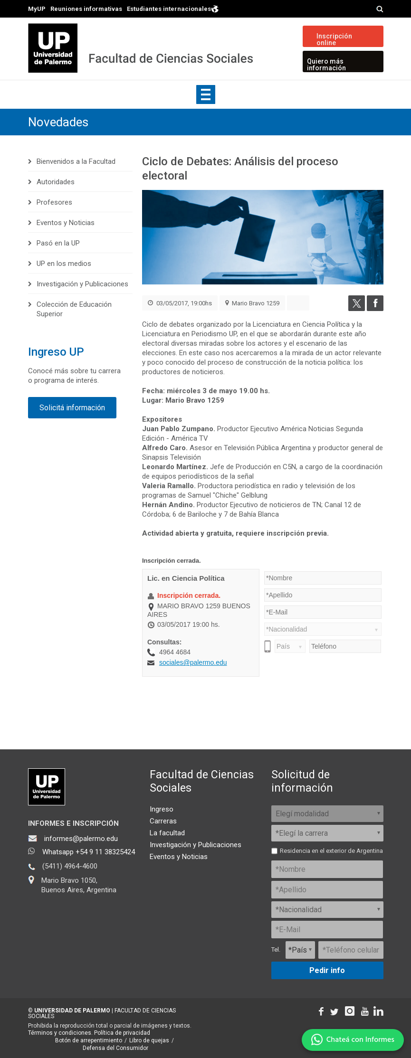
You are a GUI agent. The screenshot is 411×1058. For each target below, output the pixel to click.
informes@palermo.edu (81, 838)
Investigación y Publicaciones (82, 284)
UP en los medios (64, 263)
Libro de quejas (149, 1040)
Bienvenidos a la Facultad (76, 161)
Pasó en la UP (58, 243)
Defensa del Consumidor (115, 1048)
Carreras (163, 821)
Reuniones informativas (86, 9)
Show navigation (205, 94)
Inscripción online (334, 39)
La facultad (167, 833)
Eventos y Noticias (66, 222)
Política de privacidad (122, 1033)
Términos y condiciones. (60, 1033)
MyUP (37, 9)
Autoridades (56, 182)
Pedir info (327, 970)
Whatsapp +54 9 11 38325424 (88, 852)
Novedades (58, 122)
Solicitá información (72, 407)
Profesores (54, 202)
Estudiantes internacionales (173, 8)
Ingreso (161, 809)
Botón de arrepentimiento (88, 1040)
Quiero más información (326, 64)
